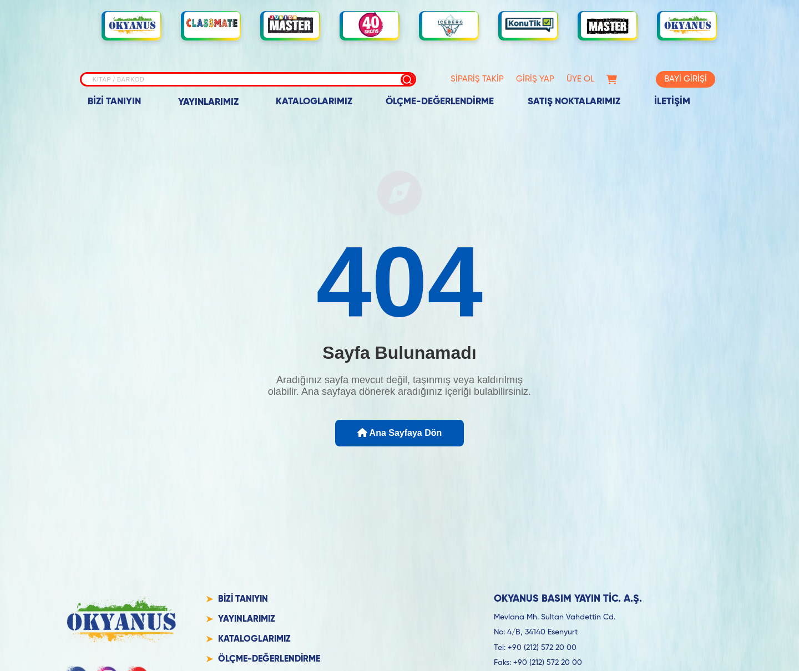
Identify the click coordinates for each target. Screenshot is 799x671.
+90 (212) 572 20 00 (542, 648)
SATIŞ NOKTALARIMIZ (574, 101)
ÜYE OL (580, 79)
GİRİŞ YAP (535, 79)
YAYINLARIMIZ (208, 102)
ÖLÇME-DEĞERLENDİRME (440, 101)
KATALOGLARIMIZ (314, 101)
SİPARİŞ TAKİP (477, 79)
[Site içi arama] (248, 79)
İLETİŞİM (672, 101)
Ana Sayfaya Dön (399, 433)
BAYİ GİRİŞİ (685, 79)
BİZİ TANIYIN (114, 101)
